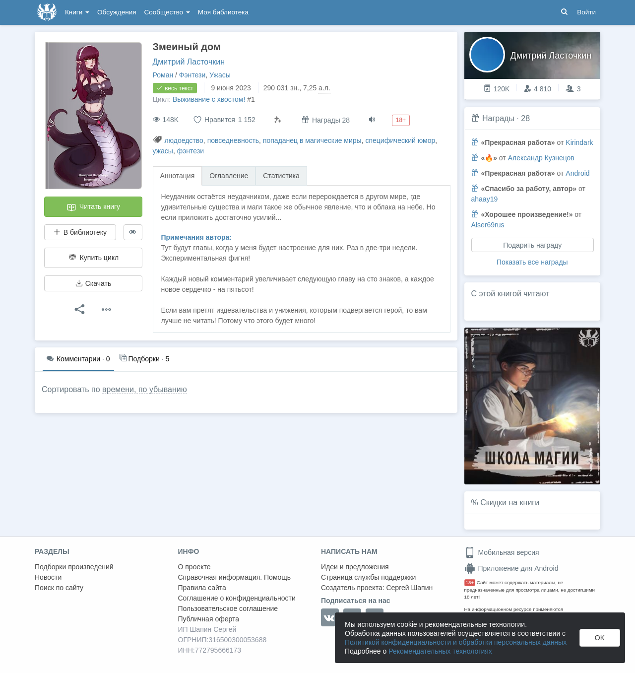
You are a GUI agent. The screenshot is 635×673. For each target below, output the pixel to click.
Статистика (281, 176)
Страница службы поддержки (368, 577)
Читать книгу (93, 207)
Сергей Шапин (409, 588)
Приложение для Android (511, 568)
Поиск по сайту (59, 588)
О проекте (194, 567)
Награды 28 (326, 120)
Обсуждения (116, 12)
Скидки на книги (509, 502)
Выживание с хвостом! (209, 99)
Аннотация (177, 176)
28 (525, 118)
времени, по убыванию (144, 389)
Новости (48, 577)
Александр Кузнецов (541, 158)
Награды (498, 118)
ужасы (163, 151)
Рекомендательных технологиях (440, 651)
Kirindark (579, 142)
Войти (586, 12)
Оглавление (228, 176)
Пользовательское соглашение (228, 608)
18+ (470, 582)
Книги (77, 12)
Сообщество (167, 12)
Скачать (93, 283)
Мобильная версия (501, 552)
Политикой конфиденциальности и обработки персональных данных (456, 642)
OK (600, 638)
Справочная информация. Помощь (234, 577)
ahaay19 (484, 199)
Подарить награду (532, 245)
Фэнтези (192, 75)
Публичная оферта (209, 619)
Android (577, 173)
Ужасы (220, 75)
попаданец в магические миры (312, 140)
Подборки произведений (74, 567)
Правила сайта (202, 588)
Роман (163, 75)
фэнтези (190, 151)
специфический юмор (400, 140)
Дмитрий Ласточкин (189, 62)
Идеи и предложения (355, 567)
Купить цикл (93, 258)
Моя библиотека (223, 12)
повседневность (233, 140)
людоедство (183, 140)
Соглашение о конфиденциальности (237, 598)
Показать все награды (532, 262)
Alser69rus (488, 225)
